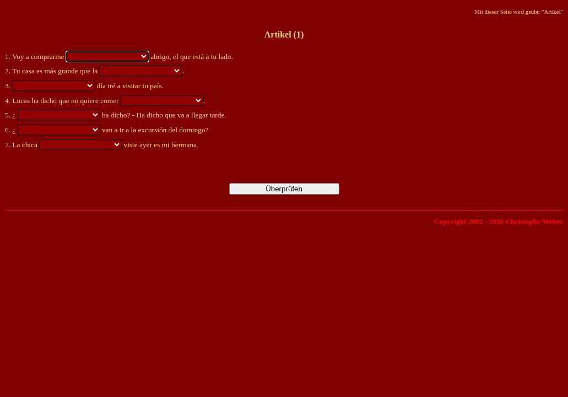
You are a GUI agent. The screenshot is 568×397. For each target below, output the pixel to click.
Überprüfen (284, 189)
